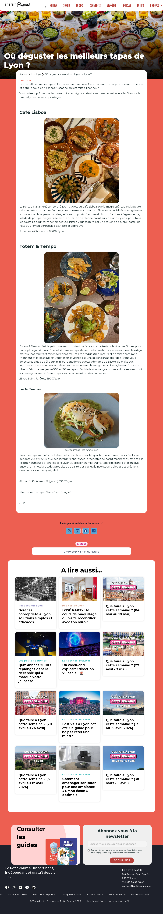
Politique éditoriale (71, 894)
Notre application (140, 894)
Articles (127, 5)
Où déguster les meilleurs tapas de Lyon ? (68, 74)
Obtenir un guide (17, 894)
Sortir (66, 5)
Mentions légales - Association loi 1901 (109, 901)
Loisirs (79, 5)
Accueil (23, 74)
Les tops (36, 74)
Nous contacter (117, 894)
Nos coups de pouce (43, 894)
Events (140, 5)
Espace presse (95, 894)
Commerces (95, 5)
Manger (53, 5)
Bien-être (111, 5)
